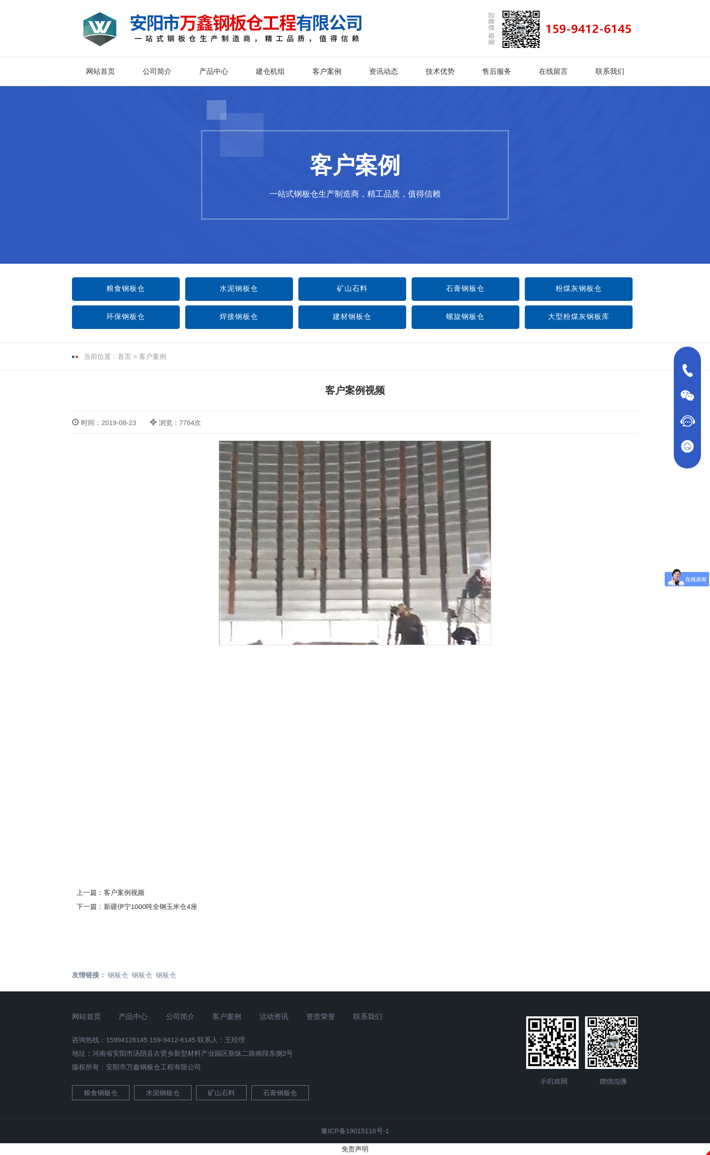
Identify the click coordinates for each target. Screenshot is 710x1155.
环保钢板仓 (125, 316)
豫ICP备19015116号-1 (355, 1131)
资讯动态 (383, 71)
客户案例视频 (124, 892)
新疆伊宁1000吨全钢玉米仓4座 (150, 906)
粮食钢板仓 (125, 288)
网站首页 (100, 71)
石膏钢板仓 (465, 288)
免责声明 (355, 1149)
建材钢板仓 (352, 316)
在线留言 (553, 71)
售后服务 (496, 71)
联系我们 (609, 71)
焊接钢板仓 (239, 316)
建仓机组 (270, 71)
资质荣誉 (320, 1016)
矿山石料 (352, 288)
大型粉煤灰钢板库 (578, 316)
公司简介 (157, 71)
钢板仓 (118, 975)
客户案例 (326, 71)
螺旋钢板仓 (465, 316)
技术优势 (440, 71)
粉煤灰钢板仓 (579, 288)
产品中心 (213, 71)
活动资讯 (273, 1016)
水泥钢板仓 (239, 288)
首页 (124, 356)
